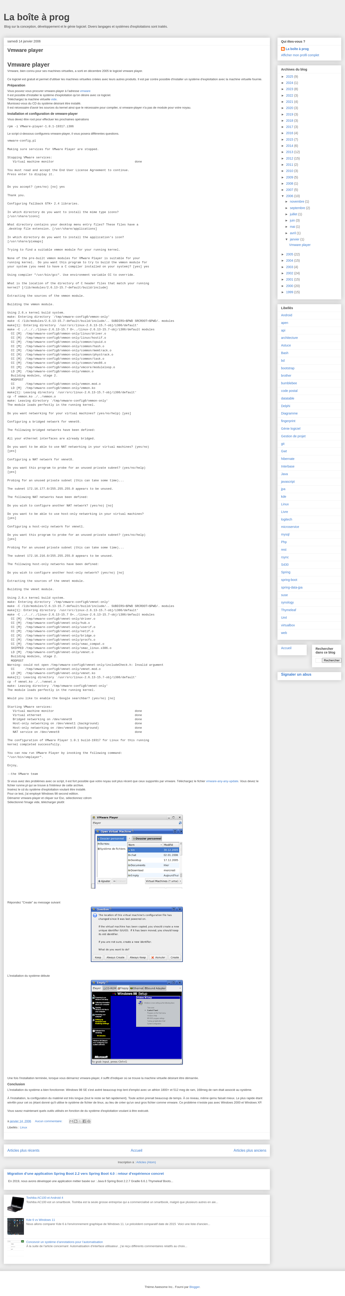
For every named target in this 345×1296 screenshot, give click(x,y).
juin (293, 220)
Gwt (284, 451)
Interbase (287, 466)
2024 (290, 83)
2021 (290, 102)
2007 (290, 190)
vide (54, 99)
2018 (290, 120)
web (284, 633)
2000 (290, 286)
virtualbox (288, 625)
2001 (290, 279)
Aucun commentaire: (49, 1121)
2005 (290, 254)
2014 (290, 146)
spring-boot (289, 580)
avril (293, 233)
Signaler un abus (296, 674)
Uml (284, 617)
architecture (289, 338)
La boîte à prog (37, 17)
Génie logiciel (290, 428)
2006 (290, 196)
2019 (290, 114)
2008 (290, 183)
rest (283, 549)
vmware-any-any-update (222, 781)
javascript (288, 481)
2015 (290, 139)
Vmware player (25, 50)
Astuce (286, 345)
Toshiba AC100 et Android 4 (44, 1197)
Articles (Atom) (146, 1162)
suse (284, 595)
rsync (285, 557)
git (283, 444)
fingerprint (288, 421)
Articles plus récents (23, 1150)
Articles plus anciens (250, 1150)
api (283, 330)
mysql (285, 534)
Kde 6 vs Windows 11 (40, 1220)
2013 (290, 152)
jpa (283, 489)
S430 (285, 564)
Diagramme (289, 413)
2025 (290, 76)
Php (284, 542)
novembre (297, 201)
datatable (287, 398)
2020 (290, 108)
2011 (290, 164)
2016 (290, 133)
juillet (294, 214)
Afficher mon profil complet (300, 55)
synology (287, 602)
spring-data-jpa (291, 587)
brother (286, 375)
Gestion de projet (293, 436)
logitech (286, 519)
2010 (290, 171)
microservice (290, 527)
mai (293, 226)
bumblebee (289, 383)
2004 (290, 260)
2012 (290, 158)
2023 (290, 89)
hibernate (287, 459)
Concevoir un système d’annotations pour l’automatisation (64, 1242)
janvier (295, 239)
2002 (290, 273)
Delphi (285, 406)
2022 (290, 95)
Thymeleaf (288, 610)
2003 (290, 267)
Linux (23, 1127)
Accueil (136, 1150)
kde (283, 496)
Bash (284, 353)
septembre (298, 208)
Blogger (195, 1287)
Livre (284, 512)
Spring (285, 572)
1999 (290, 292)
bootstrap (287, 368)
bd (283, 360)
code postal (289, 391)
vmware (85, 91)
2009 (290, 177)
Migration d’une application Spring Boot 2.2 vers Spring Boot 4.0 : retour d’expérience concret (85, 1173)
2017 (290, 127)
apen (284, 323)
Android (286, 315)
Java (284, 474)
